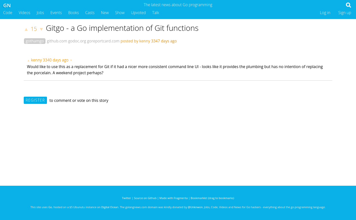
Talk (155, 12)
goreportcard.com (103, 41)
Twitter (126, 198)
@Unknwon (195, 207)
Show (120, 12)
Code (7, 12)
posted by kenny (135, 41)
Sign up (344, 12)
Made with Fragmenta (173, 198)
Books (73, 12)
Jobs (40, 12)
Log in (325, 12)
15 (34, 28)
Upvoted (138, 12)
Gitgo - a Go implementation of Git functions (122, 28)
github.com (57, 41)
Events (56, 12)
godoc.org (77, 41)
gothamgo (35, 41)
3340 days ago (55, 60)
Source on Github (145, 198)
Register (35, 100)
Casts (90, 12)
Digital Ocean (109, 207)
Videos (24, 12)
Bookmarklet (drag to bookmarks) (212, 198)
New (105, 12)
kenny (36, 60)
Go (50, 207)
